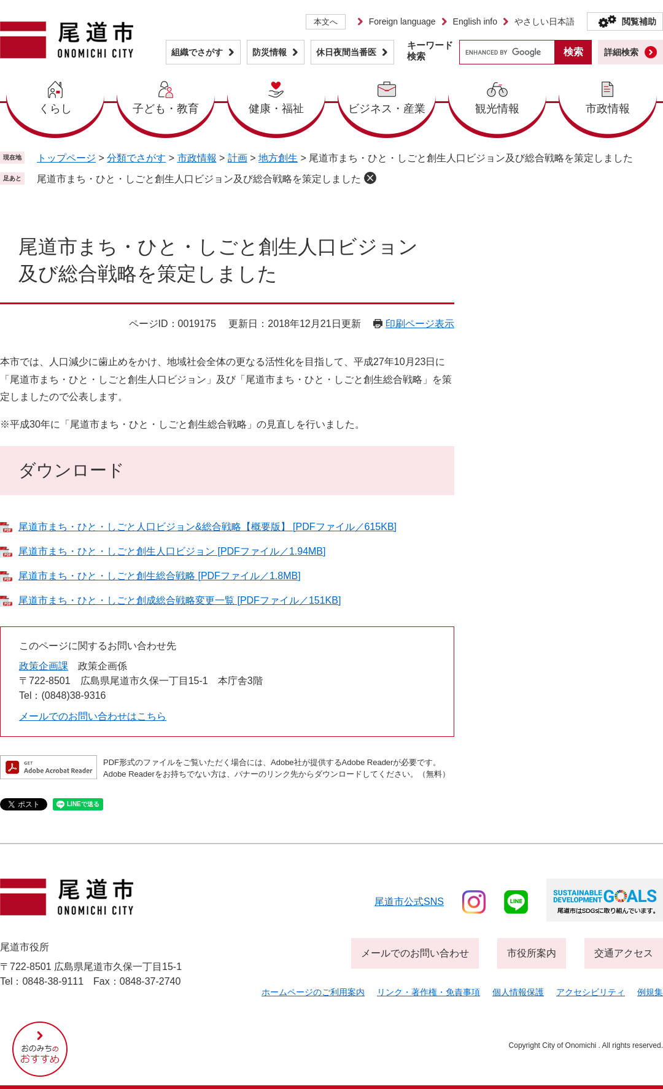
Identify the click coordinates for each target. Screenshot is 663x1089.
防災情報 (269, 52)
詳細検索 (621, 52)
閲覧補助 (639, 21)
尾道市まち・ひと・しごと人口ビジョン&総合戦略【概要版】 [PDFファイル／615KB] (207, 526)
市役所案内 (531, 953)
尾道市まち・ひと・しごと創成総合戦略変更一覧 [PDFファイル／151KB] (179, 600)
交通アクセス (623, 953)
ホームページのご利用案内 (313, 992)
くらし (55, 108)
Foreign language (402, 21)
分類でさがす (136, 158)
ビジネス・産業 (386, 108)
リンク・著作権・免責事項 (428, 992)
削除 (370, 178)
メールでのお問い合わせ (415, 953)
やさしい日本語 (544, 21)
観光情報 (497, 108)
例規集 (650, 992)
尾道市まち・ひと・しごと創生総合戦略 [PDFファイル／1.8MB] (159, 576)
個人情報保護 (518, 992)
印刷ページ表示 (420, 323)
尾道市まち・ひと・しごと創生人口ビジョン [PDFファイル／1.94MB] (171, 551)
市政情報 (608, 108)
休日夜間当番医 (346, 52)
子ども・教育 (166, 108)
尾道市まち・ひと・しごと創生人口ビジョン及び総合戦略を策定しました (199, 179)
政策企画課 (43, 666)
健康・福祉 (276, 108)
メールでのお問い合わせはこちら (92, 716)
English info (475, 21)
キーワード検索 (430, 50)
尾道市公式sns (409, 901)
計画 (237, 158)
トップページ (66, 158)
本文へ (326, 21)
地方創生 (278, 158)
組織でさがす (197, 52)
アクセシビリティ (590, 992)
